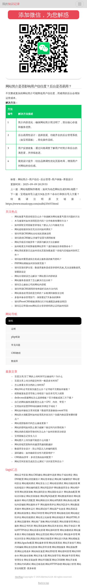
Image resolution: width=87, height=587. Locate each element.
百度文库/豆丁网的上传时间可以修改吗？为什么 (39, 376)
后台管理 (45, 179)
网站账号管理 (68, 555)
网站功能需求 (47, 538)
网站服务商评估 (48, 504)
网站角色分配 (70, 500)
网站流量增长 (24, 521)
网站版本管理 (70, 534)
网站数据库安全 (62, 487)
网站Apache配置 (25, 542)
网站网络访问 (42, 500)
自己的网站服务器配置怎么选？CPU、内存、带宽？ (40, 402)
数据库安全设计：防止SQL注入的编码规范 (36, 448)
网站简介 (23, 179)
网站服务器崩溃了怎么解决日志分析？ (34, 280)
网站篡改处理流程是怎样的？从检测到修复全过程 (39, 293)
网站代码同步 (56, 534)
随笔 (11, 320)
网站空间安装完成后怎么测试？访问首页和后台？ (39, 461)
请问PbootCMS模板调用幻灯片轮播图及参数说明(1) (41, 301)
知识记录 (11, 4)
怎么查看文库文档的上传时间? (30, 385)
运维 (13, 328)
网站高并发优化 (55, 525)
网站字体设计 (70, 525)
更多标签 (31, 568)
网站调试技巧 (42, 508)
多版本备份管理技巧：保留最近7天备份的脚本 (38, 297)
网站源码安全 (40, 491)
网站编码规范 (33, 487)
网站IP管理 (50, 513)
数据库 (14, 361)
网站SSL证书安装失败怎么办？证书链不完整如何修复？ (42, 389)
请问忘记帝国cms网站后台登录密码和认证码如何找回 (41, 305)
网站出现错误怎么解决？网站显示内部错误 (36, 276)
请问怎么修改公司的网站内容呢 (30, 284)
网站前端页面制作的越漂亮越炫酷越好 (34, 444)
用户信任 (34, 179)
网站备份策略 (26, 555)
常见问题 (15, 344)
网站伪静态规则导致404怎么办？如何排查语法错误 (40, 431)
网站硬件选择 (50, 474)
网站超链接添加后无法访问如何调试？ (34, 229)
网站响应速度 (38, 551)
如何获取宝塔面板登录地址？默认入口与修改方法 (39, 225)
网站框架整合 (24, 513)
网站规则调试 (28, 483)
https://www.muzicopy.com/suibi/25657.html (32, 203)
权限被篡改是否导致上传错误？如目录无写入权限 (39, 393)
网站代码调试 (24, 564)
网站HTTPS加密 (53, 564)
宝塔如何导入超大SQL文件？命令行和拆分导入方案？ (49, 194)
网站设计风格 (61, 538)
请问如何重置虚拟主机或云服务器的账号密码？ (38, 259)
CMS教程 (16, 353)
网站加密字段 (54, 555)
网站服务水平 (33, 504)
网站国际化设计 (55, 491)
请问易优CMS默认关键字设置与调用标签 (35, 237)
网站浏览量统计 (32, 479)
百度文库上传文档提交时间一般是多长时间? (36, 380)
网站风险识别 (33, 538)
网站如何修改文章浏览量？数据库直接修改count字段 (41, 410)
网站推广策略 (38, 521)
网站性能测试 (28, 517)
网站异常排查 (45, 547)
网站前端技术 (58, 517)
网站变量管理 (66, 521)
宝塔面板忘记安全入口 (26, 435)
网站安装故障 (30, 559)
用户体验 (57, 179)
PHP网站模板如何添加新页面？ (30, 263)
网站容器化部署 (37, 530)
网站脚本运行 (28, 508)
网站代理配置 (28, 500)
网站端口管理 (69, 564)
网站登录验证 (47, 479)
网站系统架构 (40, 525)
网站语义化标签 (44, 517)
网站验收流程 (63, 513)
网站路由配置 (70, 491)
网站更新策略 (26, 491)
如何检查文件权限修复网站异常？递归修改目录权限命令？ (44, 246)
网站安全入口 (42, 483)
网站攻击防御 (30, 547)
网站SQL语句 (63, 504)
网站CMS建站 (35, 474)
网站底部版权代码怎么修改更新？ (31, 423)
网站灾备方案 (40, 555)
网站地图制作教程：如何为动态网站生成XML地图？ (49, 189)
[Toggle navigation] (80, 4)
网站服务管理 (41, 542)
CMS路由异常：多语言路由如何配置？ (34, 457)
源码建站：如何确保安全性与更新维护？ (35, 452)
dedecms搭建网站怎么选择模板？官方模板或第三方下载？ (44, 397)
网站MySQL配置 (48, 496)
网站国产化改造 (57, 508)
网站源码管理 (52, 530)
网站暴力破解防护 (63, 479)
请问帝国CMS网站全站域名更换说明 (33, 233)
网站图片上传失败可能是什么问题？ (32, 440)
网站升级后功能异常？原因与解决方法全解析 (37, 242)
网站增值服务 (58, 547)
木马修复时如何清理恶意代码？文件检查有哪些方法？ (41, 220)
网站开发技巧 (69, 542)
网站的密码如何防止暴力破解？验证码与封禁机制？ (40, 427)
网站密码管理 (64, 551)
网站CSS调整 (58, 559)
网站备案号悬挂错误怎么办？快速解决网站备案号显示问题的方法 (47, 216)
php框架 (15, 336)
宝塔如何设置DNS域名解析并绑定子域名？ (36, 406)
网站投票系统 (55, 542)
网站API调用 (56, 500)
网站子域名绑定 (65, 474)
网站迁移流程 (38, 564)
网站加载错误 (66, 530)
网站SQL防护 (47, 487)
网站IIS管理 (51, 551)
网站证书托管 (26, 525)
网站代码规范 (52, 521)
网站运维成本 (24, 551)
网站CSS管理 (37, 513)
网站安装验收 (33, 496)
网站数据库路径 (65, 496)
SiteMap (19, 577)
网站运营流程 (42, 534)
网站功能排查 (70, 483)
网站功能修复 (28, 534)
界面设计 (68, 179)
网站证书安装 (21, 474)
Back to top (43, 583)
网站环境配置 (45, 559)
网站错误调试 (56, 483)
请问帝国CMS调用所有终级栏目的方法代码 (36, 288)
